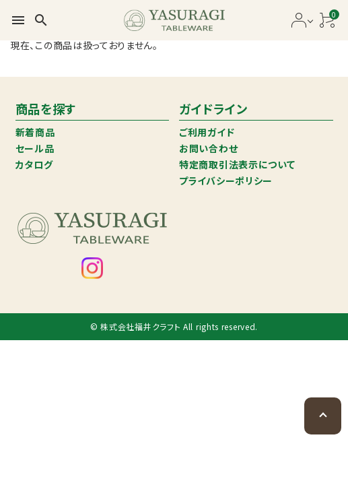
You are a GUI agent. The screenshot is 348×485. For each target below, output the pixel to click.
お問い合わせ (208, 148)
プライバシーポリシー (226, 180)
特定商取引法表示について (237, 164)
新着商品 (35, 132)
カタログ (34, 164)
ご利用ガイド (206, 132)
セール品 (35, 148)
